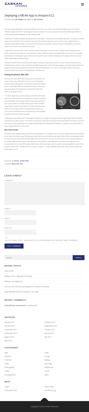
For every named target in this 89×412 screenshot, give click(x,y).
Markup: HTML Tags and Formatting (18, 276)
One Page (48, 364)
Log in (7, 387)
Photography (9, 367)
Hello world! (9, 271)
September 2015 (50, 326)
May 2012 (8, 340)
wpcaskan (38, 20)
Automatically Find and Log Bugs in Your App (21, 292)
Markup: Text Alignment (13, 281)
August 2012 (9, 337)
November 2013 (11, 329)
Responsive (48, 367)
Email (8, 218)
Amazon (15, 164)
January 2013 (49, 333)
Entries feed (48, 387)
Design (47, 356)
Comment (10, 180)
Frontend (24, 161)
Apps (6, 352)
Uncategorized (10, 375)
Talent (7, 371)
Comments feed (11, 390)
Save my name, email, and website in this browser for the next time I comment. (41, 240)
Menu (82, 4)
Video (46, 375)
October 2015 (10, 326)
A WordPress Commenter (15, 305)
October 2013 (49, 329)
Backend (8, 356)
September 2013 (11, 333)
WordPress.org (50, 390)
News (7, 364)
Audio (16, 161)
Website (8, 228)
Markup (47, 360)
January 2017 (9, 322)
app (21, 164)
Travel (46, 371)
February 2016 (49, 322)
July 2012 (47, 337)
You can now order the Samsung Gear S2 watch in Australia (27, 286)
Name (8, 209)
